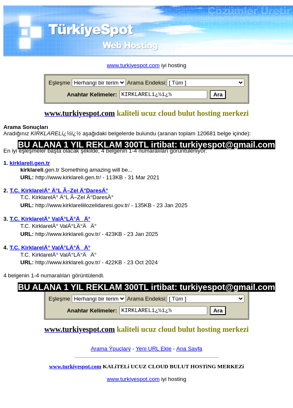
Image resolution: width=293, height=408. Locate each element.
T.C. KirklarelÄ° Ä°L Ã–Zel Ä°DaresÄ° (59, 192)
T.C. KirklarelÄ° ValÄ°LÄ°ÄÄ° (50, 220)
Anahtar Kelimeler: (82, 95)
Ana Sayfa (189, 351)
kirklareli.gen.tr (30, 164)
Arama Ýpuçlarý (111, 351)
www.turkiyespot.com (133, 65)
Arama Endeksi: (147, 82)
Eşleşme (59, 82)
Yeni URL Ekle (153, 351)
